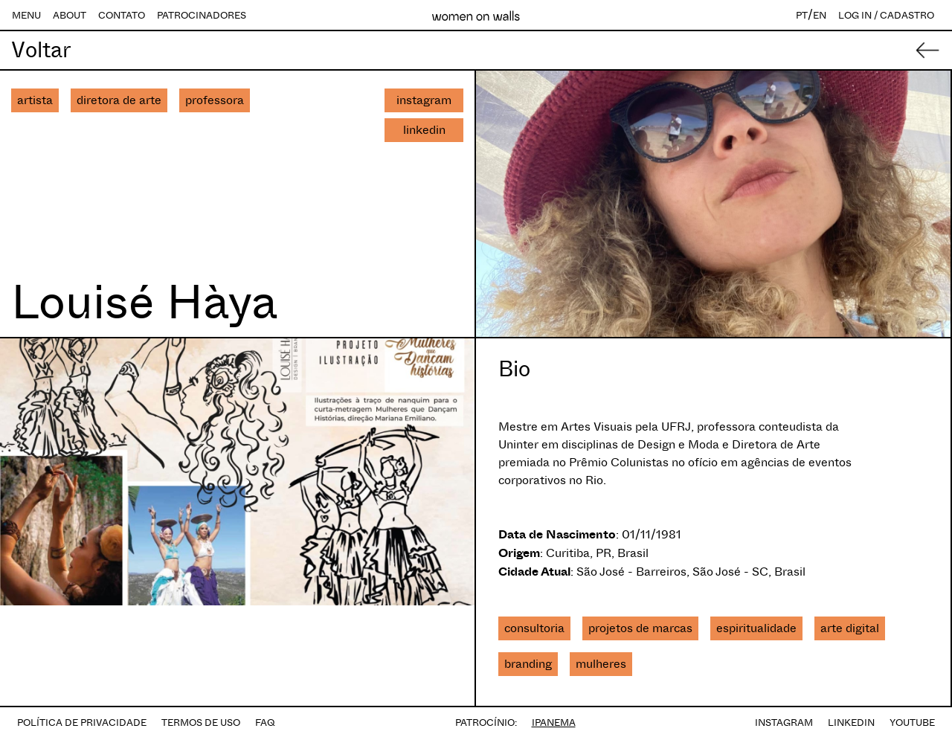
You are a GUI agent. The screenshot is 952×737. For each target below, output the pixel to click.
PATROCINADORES (201, 15)
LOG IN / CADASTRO (886, 15)
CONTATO (121, 15)
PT (802, 15)
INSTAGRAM (784, 722)
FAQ (265, 722)
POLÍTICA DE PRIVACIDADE (82, 722)
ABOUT (69, 15)
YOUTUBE (912, 722)
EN (819, 15)
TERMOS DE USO (200, 722)
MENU (26, 15)
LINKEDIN (851, 722)
